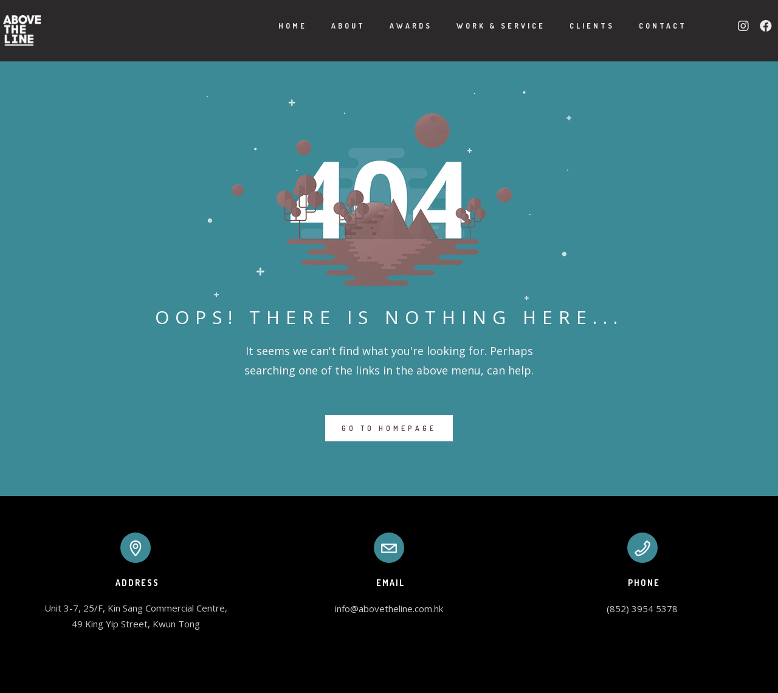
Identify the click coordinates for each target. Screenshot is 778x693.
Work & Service (485, 25)
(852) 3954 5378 (642, 608)
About (333, 25)
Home (277, 25)
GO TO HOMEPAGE (389, 428)
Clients (576, 25)
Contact (648, 25)
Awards (395, 25)
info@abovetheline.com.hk (389, 608)
